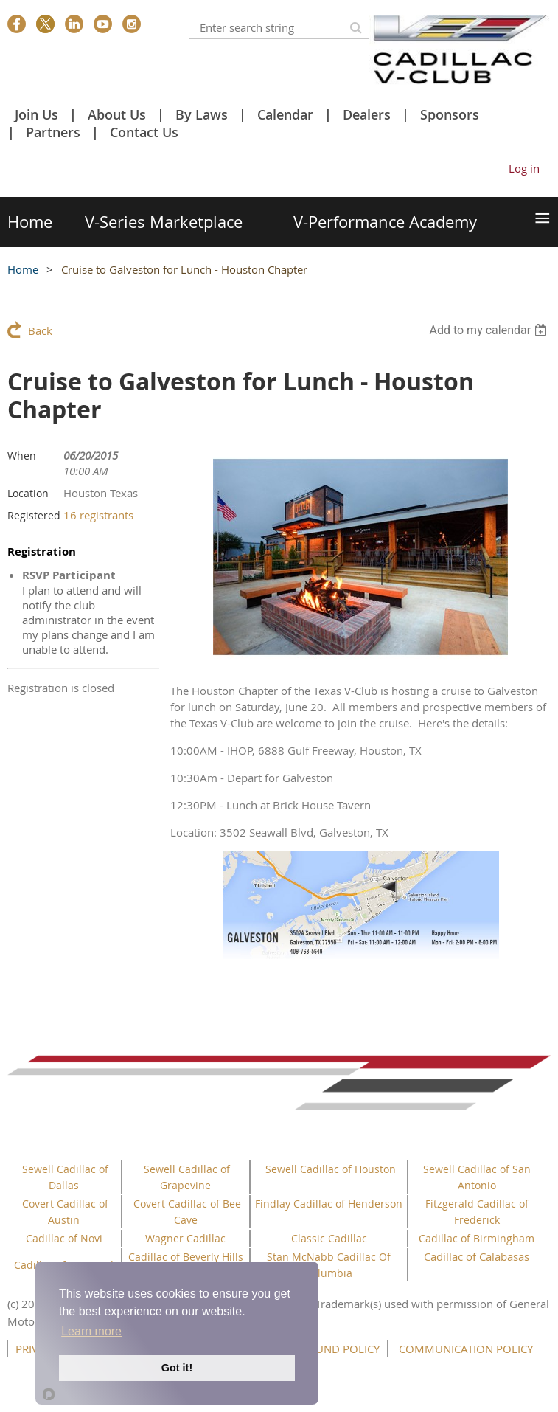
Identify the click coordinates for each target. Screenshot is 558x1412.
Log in (524, 168)
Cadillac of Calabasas (476, 1256)
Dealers (367, 114)
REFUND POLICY (338, 1348)
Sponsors (449, 114)
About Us (117, 114)
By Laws (201, 114)
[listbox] (490, 330)
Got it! (176, 1368)
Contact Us (144, 132)
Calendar (285, 114)
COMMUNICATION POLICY (466, 1348)
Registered (33, 515)
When (21, 456)
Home (22, 269)
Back (40, 330)
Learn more (91, 1331)
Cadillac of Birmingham (476, 1238)
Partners (53, 132)
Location (28, 493)
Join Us (36, 114)
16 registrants (98, 515)
